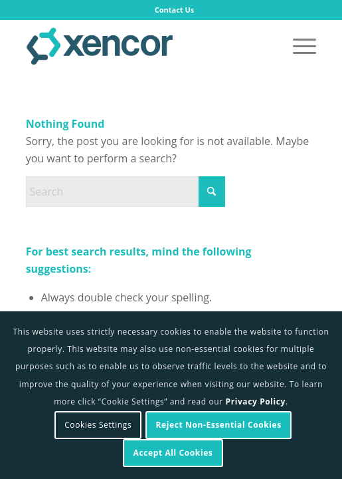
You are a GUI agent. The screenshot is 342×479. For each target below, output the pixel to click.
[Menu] (298, 46)
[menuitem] (174, 10)
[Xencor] (142, 46)
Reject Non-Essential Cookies (219, 424)
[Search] (125, 191)
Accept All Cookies (173, 452)
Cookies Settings (97, 424)
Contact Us (175, 10)
